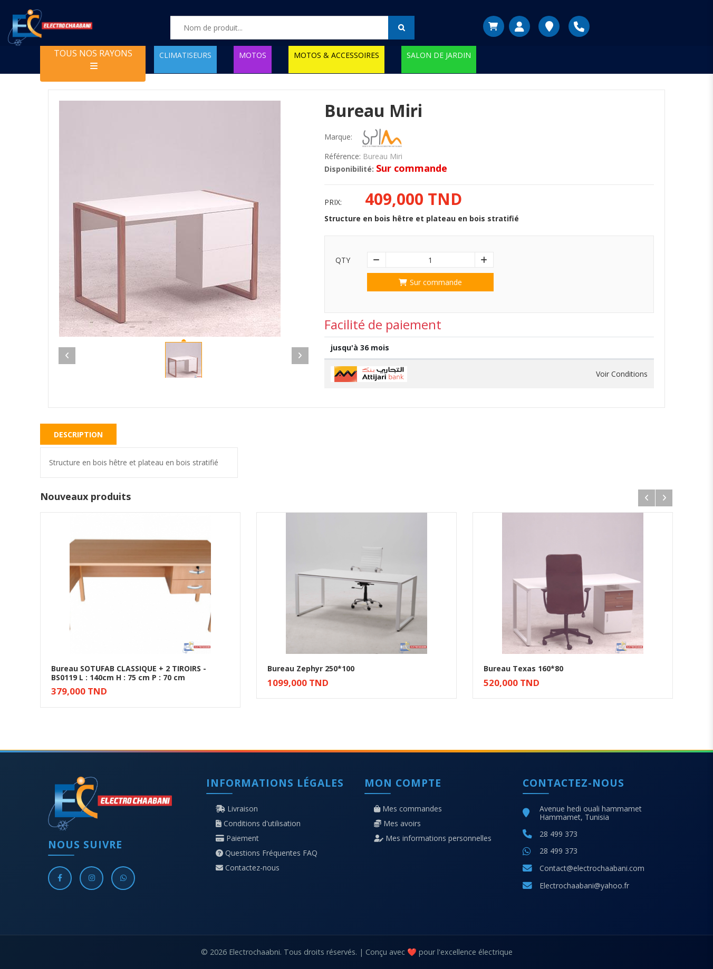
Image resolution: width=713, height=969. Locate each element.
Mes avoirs (397, 823)
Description (78, 434)
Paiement (237, 838)
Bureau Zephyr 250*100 (310, 668)
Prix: (333, 202)
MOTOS (252, 55)
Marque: (338, 137)
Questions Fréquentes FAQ (266, 853)
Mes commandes (408, 809)
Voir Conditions (622, 374)
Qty (342, 260)
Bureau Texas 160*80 (523, 668)
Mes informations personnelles (433, 838)
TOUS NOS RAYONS (93, 58)
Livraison (237, 809)
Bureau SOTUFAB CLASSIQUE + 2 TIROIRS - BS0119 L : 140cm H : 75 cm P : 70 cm (128, 672)
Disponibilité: (349, 169)
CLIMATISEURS (185, 55)
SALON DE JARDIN (439, 55)
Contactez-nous (248, 868)
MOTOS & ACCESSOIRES (336, 55)
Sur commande (430, 282)
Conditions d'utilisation (258, 823)
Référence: (342, 156)
